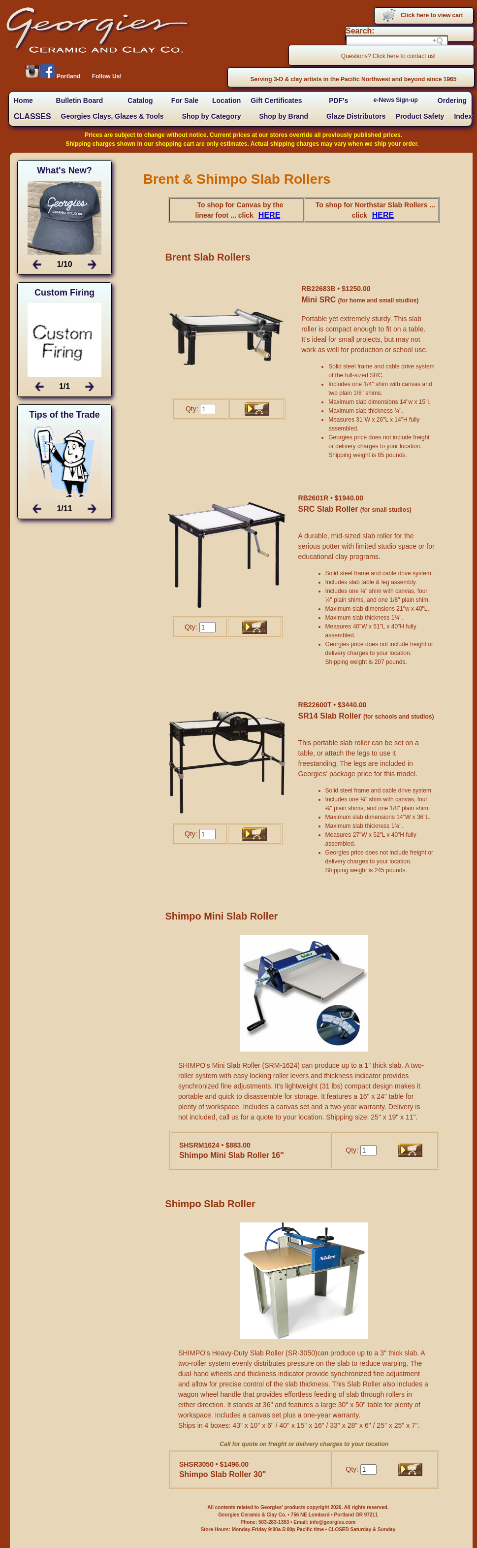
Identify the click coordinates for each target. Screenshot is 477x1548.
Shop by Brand (283, 116)
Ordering (452, 100)
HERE (269, 215)
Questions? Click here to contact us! (388, 56)
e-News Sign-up (396, 100)
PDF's (338, 100)
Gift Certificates (276, 100)
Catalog (140, 100)
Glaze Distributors (356, 116)
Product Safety (420, 116)
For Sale (184, 100)
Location (226, 100)
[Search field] (397, 41)
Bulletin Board (79, 100)
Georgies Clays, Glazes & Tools (112, 116)
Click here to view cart (432, 15)
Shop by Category (211, 116)
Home (23, 100)
